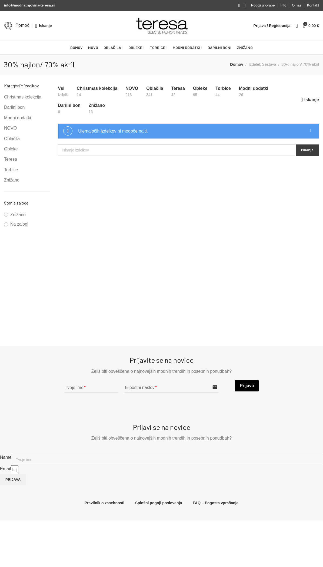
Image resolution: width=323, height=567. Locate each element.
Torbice (11, 169)
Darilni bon (14, 107)
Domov (236, 64)
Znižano (11, 180)
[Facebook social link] (239, 5)
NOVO (10, 128)
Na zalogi (19, 224)
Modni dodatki (17, 118)
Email (5, 468)
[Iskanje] (43, 25)
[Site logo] (162, 26)
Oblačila (12, 138)
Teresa (10, 159)
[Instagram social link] (245, 5)
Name (6, 457)
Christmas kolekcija (22, 97)
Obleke (11, 149)
